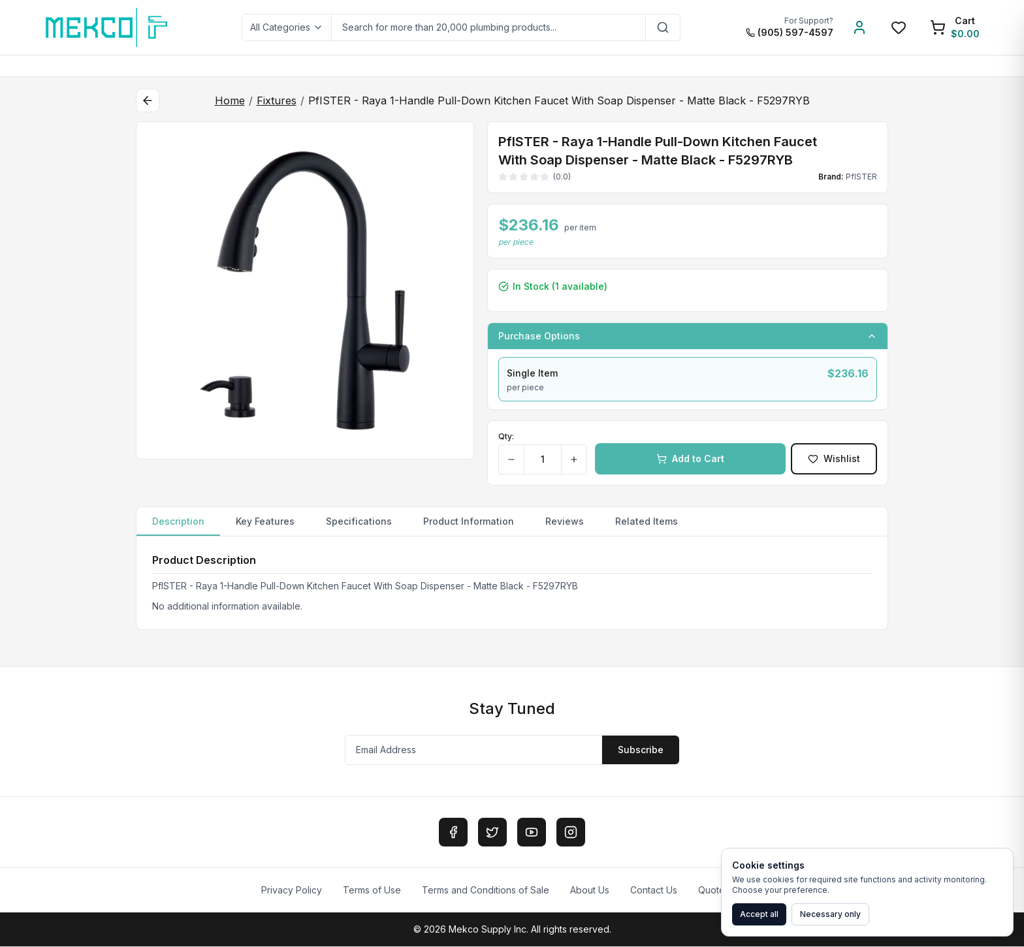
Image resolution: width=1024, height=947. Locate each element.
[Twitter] (492, 832)
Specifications (359, 521)
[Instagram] (570, 832)
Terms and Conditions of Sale (485, 890)
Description (178, 526)
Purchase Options (687, 335)
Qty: (506, 436)
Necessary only (830, 914)
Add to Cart (690, 458)
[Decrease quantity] (511, 459)
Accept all (759, 914)
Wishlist (834, 458)
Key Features (265, 521)
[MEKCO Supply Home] (107, 27)
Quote (711, 890)
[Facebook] (453, 832)
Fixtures (276, 100)
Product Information (468, 521)
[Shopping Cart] (955, 27)
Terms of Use (372, 890)
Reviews (564, 521)
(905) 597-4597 (789, 32)
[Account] (859, 27)
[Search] (663, 27)
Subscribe (641, 750)
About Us (589, 890)
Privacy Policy (291, 890)
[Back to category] (147, 100)
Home (230, 100)
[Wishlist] (899, 27)
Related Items (646, 521)
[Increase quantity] (573, 459)
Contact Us (653, 890)
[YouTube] (531, 832)
